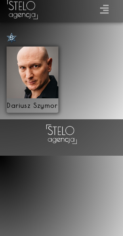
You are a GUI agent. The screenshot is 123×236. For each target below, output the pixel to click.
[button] (104, 7)
